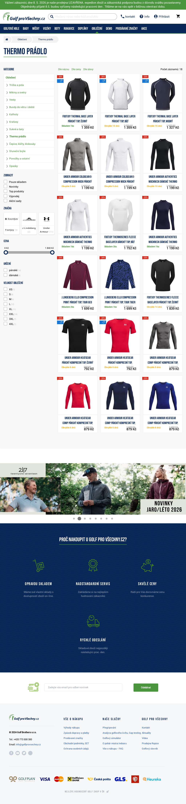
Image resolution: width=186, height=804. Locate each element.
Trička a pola (16, 85)
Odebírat (146, 687)
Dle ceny (76, 69)
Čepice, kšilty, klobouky (22, 143)
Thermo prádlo (17, 136)
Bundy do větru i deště (21, 107)
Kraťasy (13, 121)
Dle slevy (88, 69)
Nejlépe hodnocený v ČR (84, 791)
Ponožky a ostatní (19, 158)
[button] (74, 518)
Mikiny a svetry (17, 92)
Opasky (13, 166)
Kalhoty (13, 114)
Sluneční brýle (17, 151)
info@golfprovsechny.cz (28, 744)
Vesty (12, 99)
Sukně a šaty (16, 129)
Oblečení (11, 77)
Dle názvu (63, 69)
